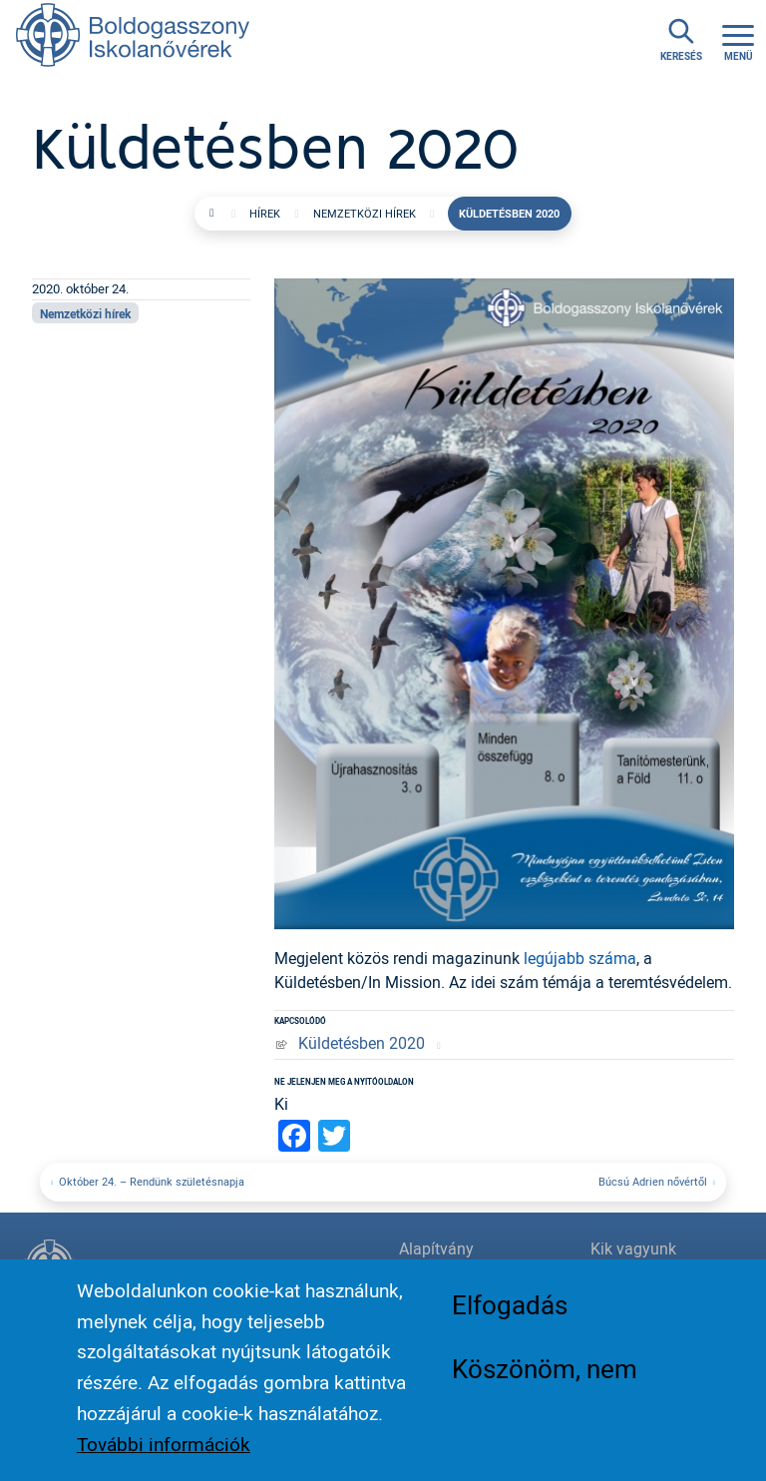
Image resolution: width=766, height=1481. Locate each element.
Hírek (264, 213)
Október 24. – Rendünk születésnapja (151, 1181)
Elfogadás (510, 1310)
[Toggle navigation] (738, 40)
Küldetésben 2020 (361, 1043)
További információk (163, 1450)
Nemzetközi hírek (364, 213)
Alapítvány (436, 1248)
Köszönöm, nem (544, 1374)
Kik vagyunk (633, 1248)
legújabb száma (580, 958)
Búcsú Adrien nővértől (652, 1181)
